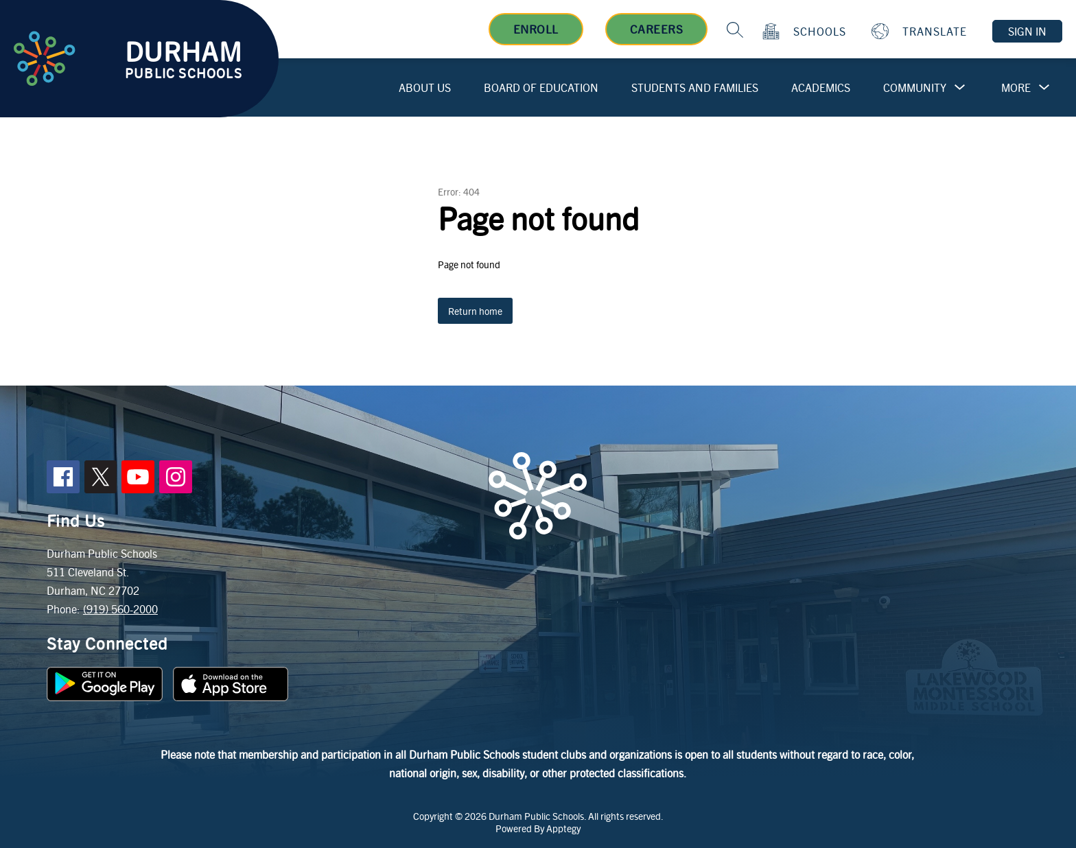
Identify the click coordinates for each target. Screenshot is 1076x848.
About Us (425, 87)
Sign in (1027, 31)
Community (914, 87)
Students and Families (694, 87)
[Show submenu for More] (1016, 88)
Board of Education (541, 87)
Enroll (536, 28)
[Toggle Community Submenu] (960, 87)
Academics (820, 87)
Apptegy (563, 828)
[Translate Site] (921, 31)
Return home (475, 311)
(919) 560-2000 (120, 609)
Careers (656, 28)
